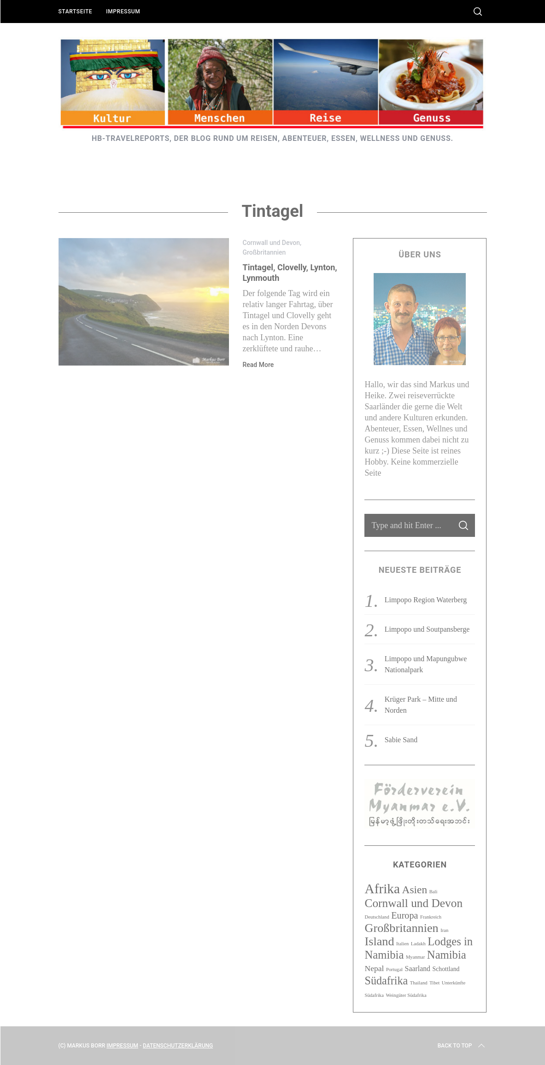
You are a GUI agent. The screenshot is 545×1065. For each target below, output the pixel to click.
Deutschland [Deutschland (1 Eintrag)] (376, 917)
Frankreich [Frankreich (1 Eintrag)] (430, 917)
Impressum (123, 11)
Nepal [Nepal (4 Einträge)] (374, 968)
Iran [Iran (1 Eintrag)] (444, 930)
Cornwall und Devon (271, 242)
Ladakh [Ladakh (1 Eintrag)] (418, 943)
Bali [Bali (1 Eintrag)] (433, 891)
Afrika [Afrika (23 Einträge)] (382, 888)
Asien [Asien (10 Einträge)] (415, 890)
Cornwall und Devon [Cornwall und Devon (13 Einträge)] (413, 902)
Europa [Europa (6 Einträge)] (404, 915)
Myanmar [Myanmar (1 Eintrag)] (415, 957)
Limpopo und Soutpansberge (427, 629)
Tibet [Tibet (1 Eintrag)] (434, 982)
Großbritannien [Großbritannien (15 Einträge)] (401, 928)
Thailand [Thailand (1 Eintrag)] (419, 982)
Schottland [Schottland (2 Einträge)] (446, 969)
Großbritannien (264, 252)
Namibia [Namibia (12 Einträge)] (446, 955)
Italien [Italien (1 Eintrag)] (402, 943)
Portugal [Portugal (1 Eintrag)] (394, 969)
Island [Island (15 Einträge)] (379, 941)
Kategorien (420, 864)
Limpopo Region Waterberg (426, 600)
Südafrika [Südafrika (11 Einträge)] (386, 980)
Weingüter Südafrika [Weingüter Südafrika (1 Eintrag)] (406, 995)
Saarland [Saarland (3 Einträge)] (417, 968)
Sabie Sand (401, 740)
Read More (258, 364)
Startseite (76, 11)
